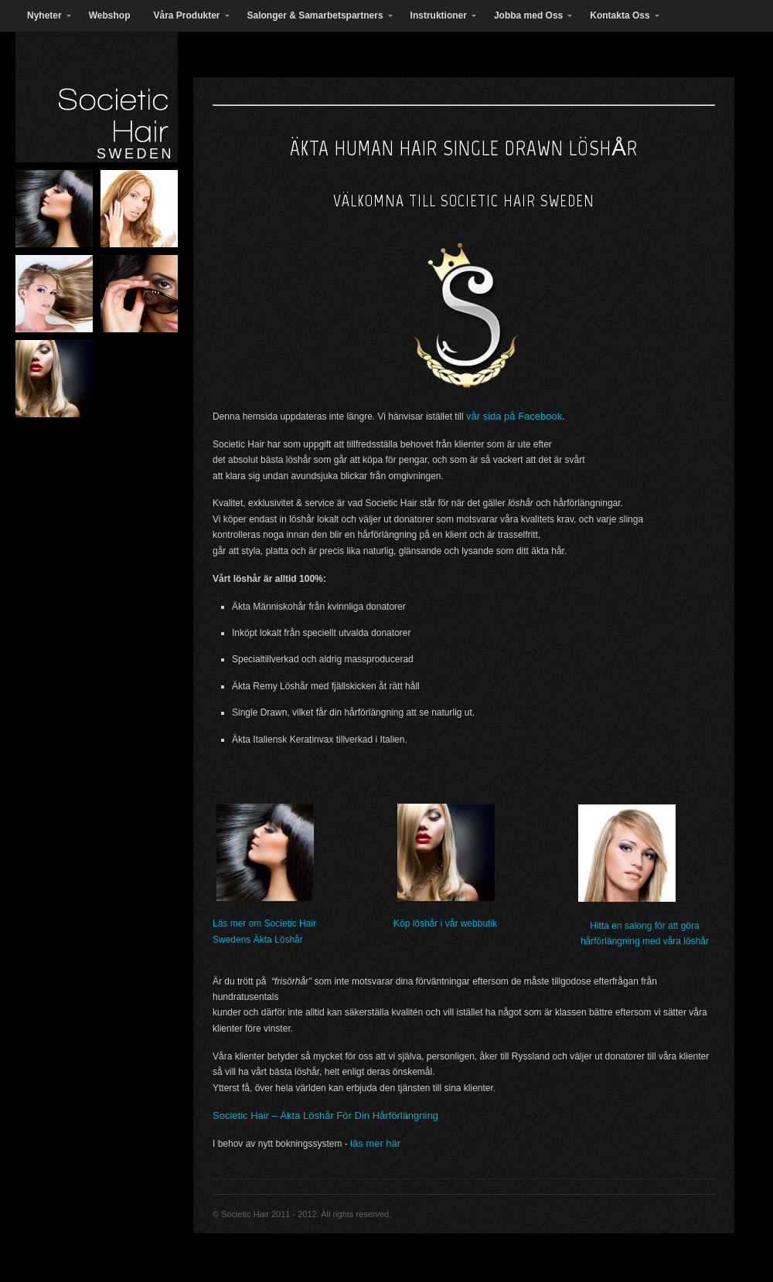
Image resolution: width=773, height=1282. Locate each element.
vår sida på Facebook (514, 416)
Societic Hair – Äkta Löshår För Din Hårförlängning (325, 1115)
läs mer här (375, 1143)
